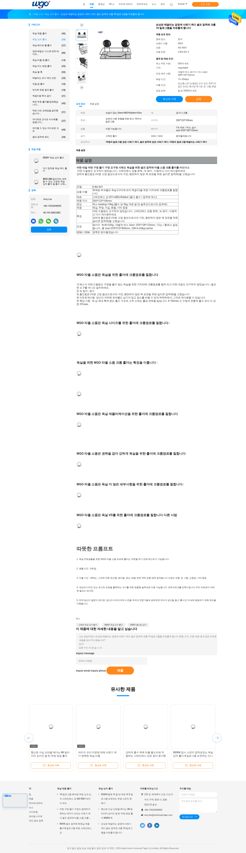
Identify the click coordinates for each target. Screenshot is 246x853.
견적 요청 (205, 4)
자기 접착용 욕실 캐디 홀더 (55, 169)
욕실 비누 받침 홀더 (49, 66)
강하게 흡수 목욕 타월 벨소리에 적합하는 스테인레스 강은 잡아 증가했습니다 (146, 756)
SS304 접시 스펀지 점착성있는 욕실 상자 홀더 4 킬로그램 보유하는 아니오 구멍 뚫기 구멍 (193, 756)
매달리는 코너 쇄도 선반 (49, 78)
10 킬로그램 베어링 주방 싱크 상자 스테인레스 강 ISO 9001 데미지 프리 (75, 798)
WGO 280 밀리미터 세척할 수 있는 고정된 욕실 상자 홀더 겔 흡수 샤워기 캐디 (55, 181)
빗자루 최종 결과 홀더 (49, 90)
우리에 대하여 (36, 803)
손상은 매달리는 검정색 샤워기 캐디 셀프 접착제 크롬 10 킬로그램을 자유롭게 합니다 (117, 828)
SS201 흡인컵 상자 (138, 625)
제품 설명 (94, 104)
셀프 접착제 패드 (49, 137)
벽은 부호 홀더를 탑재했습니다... (49, 103)
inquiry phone (98, 670)
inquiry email (83, 670)
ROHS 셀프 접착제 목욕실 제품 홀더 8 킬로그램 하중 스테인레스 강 (76, 828)
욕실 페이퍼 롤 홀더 (49, 45)
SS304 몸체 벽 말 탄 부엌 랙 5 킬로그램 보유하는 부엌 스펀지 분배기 (117, 798)
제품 (31, 798)
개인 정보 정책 (36, 820)
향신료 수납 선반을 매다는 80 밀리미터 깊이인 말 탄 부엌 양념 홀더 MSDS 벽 (50, 756)
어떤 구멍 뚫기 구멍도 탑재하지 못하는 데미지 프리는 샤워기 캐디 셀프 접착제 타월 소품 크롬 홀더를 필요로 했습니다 (75, 814)
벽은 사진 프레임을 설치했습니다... (49, 112)
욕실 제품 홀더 (49, 33)
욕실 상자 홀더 (49, 39)
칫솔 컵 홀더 (49, 84)
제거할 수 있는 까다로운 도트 (49, 129)
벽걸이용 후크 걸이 (49, 96)
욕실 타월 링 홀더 (49, 60)
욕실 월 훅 (49, 72)
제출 (120, 670)
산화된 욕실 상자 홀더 (88, 625)
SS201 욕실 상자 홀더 (53, 157)
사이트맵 (33, 812)
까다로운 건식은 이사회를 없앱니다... (49, 120)
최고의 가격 (169, 99)
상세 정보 (80, 104)
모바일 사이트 (36, 816)
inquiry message (85, 653)
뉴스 (31, 807)
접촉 (49, 229)
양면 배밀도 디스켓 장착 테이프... (49, 52)
